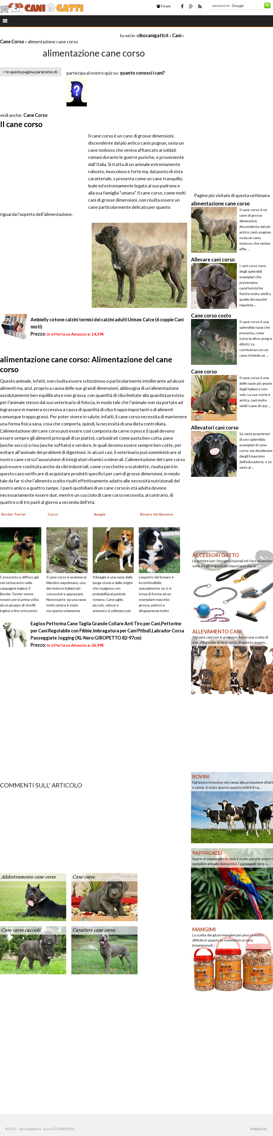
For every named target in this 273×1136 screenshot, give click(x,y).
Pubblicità (258, 1129)
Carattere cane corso (94, 930)
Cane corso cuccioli (21, 930)
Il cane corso (21, 124)
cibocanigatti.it (153, 35)
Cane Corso (12, 41)
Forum (164, 6)
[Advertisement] (59, 35)
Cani (176, 35)
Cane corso (84, 877)
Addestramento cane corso (28, 877)
